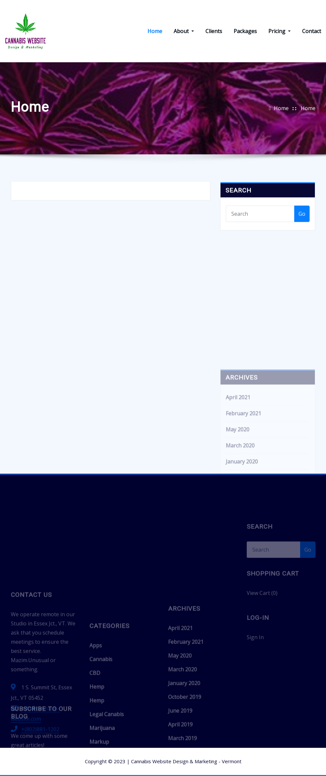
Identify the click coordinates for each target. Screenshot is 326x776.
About (184, 31)
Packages (245, 31)
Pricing (279, 31)
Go (301, 222)
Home (154, 31)
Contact (311, 31)
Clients (213, 31)
